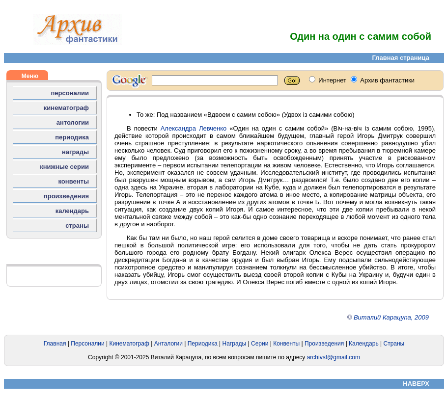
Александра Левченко (194, 128)
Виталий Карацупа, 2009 (391, 317)
